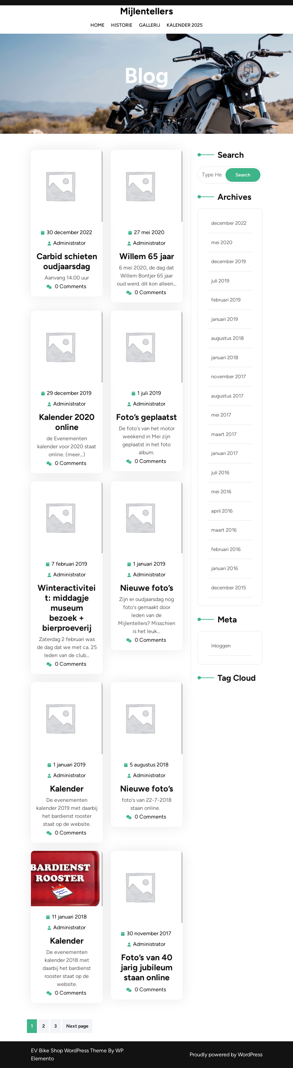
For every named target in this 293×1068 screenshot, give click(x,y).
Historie (121, 25)
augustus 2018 (227, 338)
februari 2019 (225, 300)
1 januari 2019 (149, 564)
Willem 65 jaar (146, 256)
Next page (77, 1026)
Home (97, 25)
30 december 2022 (70, 232)
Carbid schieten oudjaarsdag (67, 261)
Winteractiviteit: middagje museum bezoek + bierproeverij (67, 608)
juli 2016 (220, 473)
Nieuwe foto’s (146, 588)
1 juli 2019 (149, 393)
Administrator (69, 242)
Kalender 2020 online (66, 422)
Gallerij (149, 25)
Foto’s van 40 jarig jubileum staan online (147, 967)
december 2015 (228, 588)
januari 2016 (224, 568)
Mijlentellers (146, 11)
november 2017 (228, 377)
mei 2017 (221, 415)
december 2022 (228, 223)
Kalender (66, 788)
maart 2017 (223, 434)
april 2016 (221, 511)
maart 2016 (223, 530)
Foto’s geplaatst (146, 417)
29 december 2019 (69, 393)
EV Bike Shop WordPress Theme (69, 1050)
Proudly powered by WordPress (226, 1054)
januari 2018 (224, 358)
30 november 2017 (149, 933)
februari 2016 (225, 549)
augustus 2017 (227, 396)
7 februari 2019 (70, 564)
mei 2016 (221, 492)
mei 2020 (221, 242)
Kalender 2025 (185, 25)
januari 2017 (224, 453)
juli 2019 (220, 281)
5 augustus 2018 (149, 764)
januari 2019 (224, 319)
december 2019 (228, 261)
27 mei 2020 (149, 232)
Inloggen (220, 646)
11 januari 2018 (69, 917)
